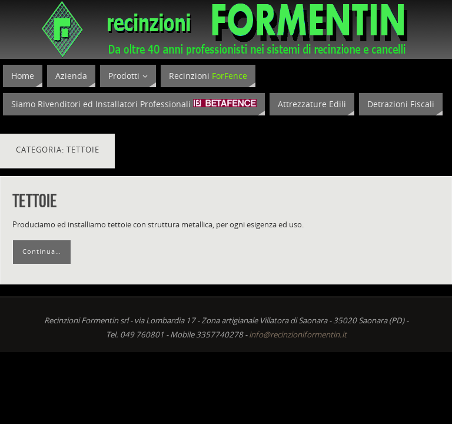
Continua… (41, 251)
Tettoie (34, 200)
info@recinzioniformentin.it (298, 334)
